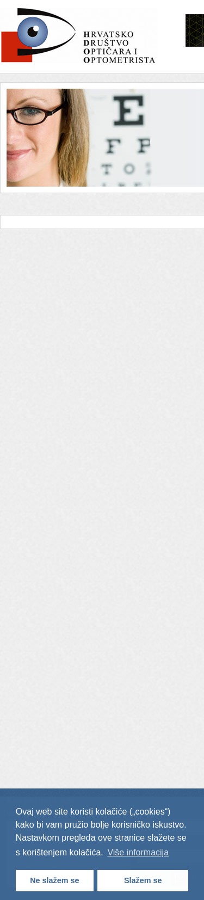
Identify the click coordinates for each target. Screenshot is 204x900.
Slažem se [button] (143, 880)
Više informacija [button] (138, 852)
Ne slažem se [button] (54, 880)
